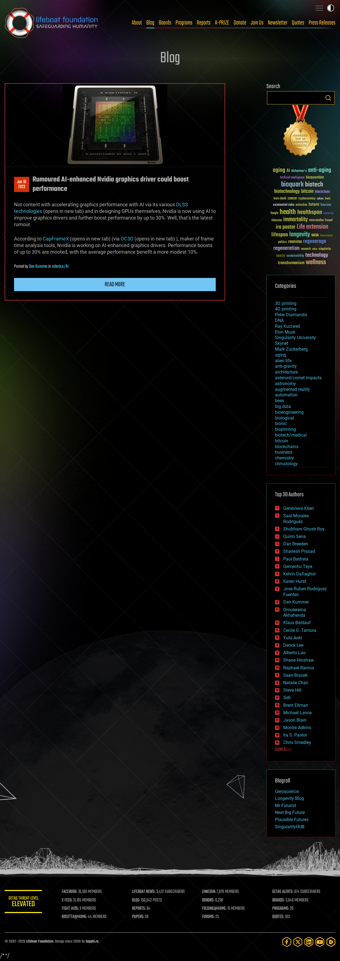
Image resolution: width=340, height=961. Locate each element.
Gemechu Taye (297, 566)
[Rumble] (330, 942)
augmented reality (292, 389)
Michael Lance (297, 712)
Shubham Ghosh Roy (304, 529)
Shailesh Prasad (299, 551)
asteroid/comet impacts (298, 377)
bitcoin (281, 440)
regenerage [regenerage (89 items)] (314, 242)
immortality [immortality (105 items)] (295, 219)
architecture (286, 372)
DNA (279, 320)
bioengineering (289, 412)
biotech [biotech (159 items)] (314, 184)
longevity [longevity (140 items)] (299, 234)
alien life (283, 360)
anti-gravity (286, 366)
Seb (287, 697)
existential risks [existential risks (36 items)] (283, 205)
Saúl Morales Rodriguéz (296, 518)
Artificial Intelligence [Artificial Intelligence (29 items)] (292, 178)
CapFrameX (56, 239)
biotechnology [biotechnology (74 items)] (287, 191)
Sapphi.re (92, 941)
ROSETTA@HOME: (75, 917)
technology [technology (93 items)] (316, 255)
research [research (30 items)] (306, 249)
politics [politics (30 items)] (282, 242)
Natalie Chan (295, 682)
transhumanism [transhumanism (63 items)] (291, 263)
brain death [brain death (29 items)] (280, 199)
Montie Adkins (297, 727)
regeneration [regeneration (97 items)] (286, 248)
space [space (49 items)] (280, 255)
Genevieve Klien (298, 508)
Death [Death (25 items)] (327, 198)
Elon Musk (285, 332)
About (137, 23)
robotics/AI (60, 266)
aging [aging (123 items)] (279, 170)
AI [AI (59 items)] (288, 171)
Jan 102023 (21, 185)
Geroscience (287, 791)
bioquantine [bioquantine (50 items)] (315, 177)
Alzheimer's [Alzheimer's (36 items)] (299, 171)
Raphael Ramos (298, 667)
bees (279, 400)
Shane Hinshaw (298, 660)
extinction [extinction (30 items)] (301, 205)
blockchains (286, 446)
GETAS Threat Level (24, 902)
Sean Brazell (295, 675)
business (283, 452)
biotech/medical (291, 435)
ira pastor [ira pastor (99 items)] (285, 227)
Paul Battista (295, 559)
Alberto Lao (294, 652)
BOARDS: (278, 900)
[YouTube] (319, 942)
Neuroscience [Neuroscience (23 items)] (326, 235)
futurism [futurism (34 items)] (325, 205)
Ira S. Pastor (295, 735)
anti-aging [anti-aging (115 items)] (319, 170)
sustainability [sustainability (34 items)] (295, 256)
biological (284, 418)
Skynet (281, 343)
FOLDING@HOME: (215, 908)
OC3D (127, 239)
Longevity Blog (289, 798)
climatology (286, 463)
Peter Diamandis (291, 314)
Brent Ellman (295, 705)
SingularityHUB (289, 826)
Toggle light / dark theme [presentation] (330, 8)
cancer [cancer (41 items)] (292, 198)
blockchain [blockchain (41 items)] (322, 192)
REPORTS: (140, 908)
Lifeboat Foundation (39, 941)
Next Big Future (290, 812)
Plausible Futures (292, 819)
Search (328, 97)
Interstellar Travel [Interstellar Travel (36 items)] (321, 220)
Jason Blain (294, 720)
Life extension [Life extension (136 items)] (312, 227)
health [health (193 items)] (288, 212)
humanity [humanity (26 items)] (328, 213)
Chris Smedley (297, 742)
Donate (240, 23)
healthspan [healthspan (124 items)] (309, 212)
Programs (184, 23)
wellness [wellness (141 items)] (316, 262)
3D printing (285, 303)
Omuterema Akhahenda (294, 612)
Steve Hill (292, 690)
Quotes (298, 23)
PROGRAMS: (280, 908)
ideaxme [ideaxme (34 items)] (276, 221)
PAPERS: (139, 917)
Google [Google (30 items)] (274, 213)
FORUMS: (209, 917)
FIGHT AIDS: (71, 908)
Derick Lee (293, 645)
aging (280, 355)
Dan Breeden (295, 543)
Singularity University (295, 337)
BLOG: (137, 900)
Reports (204, 23)
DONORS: (209, 900)
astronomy (285, 383)
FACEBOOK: (71, 891)
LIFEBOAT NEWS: (144, 891)
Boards (165, 23)
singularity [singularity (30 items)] (325, 249)
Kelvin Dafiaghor (299, 573)
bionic (281, 423)
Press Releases (322, 23)
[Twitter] (297, 942)
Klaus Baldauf (297, 622)
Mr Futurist (285, 805)
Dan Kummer (38, 266)
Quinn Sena (294, 536)
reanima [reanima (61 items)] (295, 241)
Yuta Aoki (292, 637)
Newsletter (277, 23)
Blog (150, 23)
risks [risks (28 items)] (314, 249)
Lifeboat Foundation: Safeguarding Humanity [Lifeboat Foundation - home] (51, 23)
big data (283, 406)
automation (286, 394)
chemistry (284, 458)
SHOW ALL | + (283, 749)
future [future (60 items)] (314, 204)
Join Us (257, 23)
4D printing (285, 309)
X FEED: (68, 900)
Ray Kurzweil (287, 326)
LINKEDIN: (210, 891)
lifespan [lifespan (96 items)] (279, 235)
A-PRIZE (222, 23)
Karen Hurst (294, 581)
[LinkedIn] (308, 942)
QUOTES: (278, 917)
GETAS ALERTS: (283, 891)
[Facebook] (286, 942)
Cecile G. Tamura (299, 630)
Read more (115, 284)
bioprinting (285, 429)
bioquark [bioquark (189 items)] (292, 185)
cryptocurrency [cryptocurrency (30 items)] (306, 199)
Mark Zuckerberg (291, 349)
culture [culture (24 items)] (320, 198)
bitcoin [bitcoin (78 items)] (307, 191)
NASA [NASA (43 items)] (315, 235)
